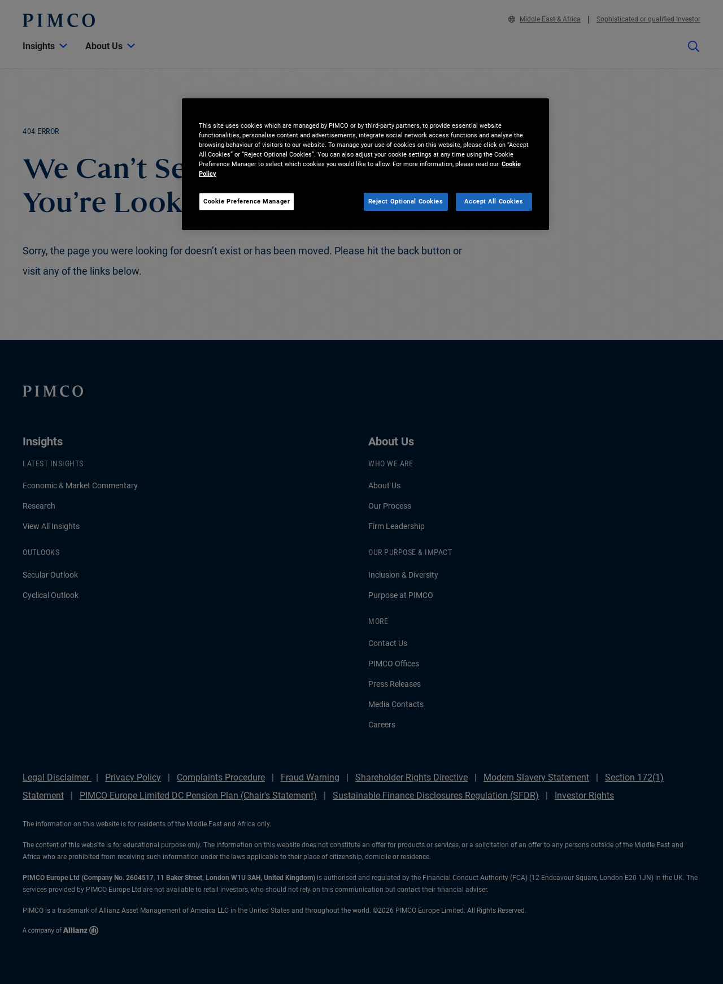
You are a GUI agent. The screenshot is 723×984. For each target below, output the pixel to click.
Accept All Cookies (493, 201)
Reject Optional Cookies (405, 201)
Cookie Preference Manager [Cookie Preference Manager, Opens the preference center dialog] (246, 201)
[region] (365, 164)
